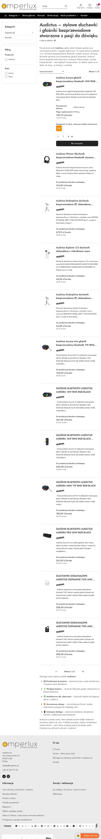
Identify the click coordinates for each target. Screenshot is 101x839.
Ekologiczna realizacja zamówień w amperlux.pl (72, 757)
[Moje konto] (81, 6)
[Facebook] (4, 776)
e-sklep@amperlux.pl (10, 765)
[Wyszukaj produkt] (55, 6)
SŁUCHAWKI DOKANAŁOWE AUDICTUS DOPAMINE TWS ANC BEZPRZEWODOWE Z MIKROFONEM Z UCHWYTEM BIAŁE (76, 577)
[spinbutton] (63, 136)
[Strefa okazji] (52, 16)
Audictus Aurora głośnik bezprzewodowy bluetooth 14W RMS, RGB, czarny (76, 79)
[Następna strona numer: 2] (82, 671)
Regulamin (6, 806)
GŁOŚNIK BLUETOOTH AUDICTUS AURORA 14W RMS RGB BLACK (74, 390)
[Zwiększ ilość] (68, 136)
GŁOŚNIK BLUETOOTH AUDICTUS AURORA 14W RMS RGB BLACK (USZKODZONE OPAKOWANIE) (74, 437)
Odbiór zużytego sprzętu (12, 811)
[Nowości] (41, 16)
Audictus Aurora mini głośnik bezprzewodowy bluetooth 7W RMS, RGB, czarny (75, 343)
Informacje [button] (7, 783)
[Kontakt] (84, 16)
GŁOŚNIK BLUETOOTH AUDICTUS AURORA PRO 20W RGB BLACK (74, 530)
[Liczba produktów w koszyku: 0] (97, 6)
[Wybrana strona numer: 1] (69, 671)
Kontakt (56, 762)
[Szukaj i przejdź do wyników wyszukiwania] (66, 6)
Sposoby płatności (9, 794)
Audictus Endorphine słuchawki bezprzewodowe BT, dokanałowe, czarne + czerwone (73, 296)
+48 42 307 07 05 (10, 770)
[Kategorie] (11, 16)
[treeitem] (19, 32)
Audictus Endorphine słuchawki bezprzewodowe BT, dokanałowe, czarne (73, 202)
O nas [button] (56, 743)
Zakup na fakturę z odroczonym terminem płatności (23, 815)
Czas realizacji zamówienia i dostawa (17, 789)
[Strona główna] (28, 16)
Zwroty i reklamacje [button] (63, 783)
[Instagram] (8, 776)
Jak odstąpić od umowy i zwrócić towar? (69, 789)
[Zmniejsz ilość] (58, 136)
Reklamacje (57, 794)
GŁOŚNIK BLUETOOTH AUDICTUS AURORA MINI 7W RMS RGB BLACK (76, 483)
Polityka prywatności (10, 802)
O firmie (56, 749)
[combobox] (52, 72)
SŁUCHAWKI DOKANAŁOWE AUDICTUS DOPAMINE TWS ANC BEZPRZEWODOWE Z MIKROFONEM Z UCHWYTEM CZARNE (76, 624)
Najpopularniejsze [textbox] (46, 71)
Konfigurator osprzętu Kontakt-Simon (17, 819)
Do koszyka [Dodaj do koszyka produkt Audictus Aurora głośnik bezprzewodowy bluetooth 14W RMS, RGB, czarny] (77, 143)
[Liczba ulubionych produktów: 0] (90, 6)
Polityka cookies (9, 798)
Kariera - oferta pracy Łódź (64, 753)
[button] (69, 16)
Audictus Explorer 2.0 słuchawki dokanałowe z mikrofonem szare (73, 249)
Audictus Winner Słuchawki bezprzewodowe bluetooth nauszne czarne (74, 155)
